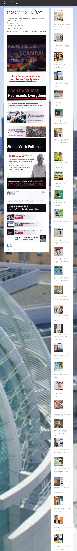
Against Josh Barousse (14, 249)
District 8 (25, 249)
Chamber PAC (20, 249)
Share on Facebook (8, 245)
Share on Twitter (11, 245)
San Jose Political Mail (11, 2)
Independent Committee (32, 249)
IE (27, 249)
